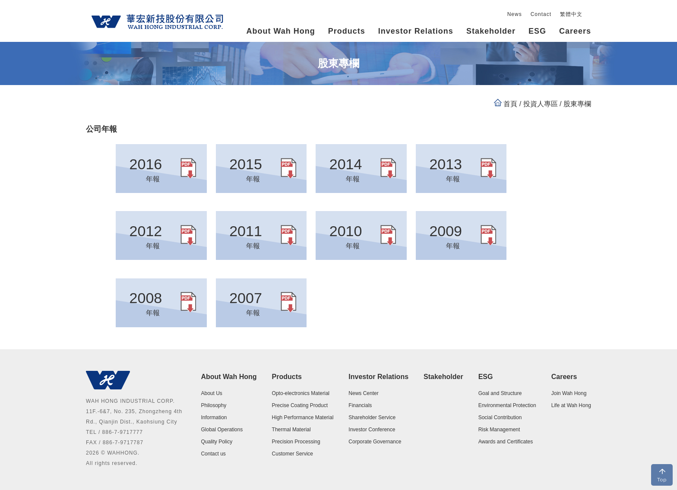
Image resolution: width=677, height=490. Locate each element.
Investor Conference (371, 430)
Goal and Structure (500, 393)
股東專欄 (576, 103)
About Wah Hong (228, 376)
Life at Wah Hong (571, 405)
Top (662, 480)
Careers (564, 376)
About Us (211, 393)
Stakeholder (491, 31)
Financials (360, 405)
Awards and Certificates (505, 442)
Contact (541, 14)
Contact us (213, 454)
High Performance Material (303, 417)
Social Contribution (500, 417)
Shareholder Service (371, 417)
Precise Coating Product (300, 405)
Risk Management (499, 430)
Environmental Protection (507, 405)
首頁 (510, 103)
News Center (363, 393)
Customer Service (292, 454)
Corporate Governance (374, 442)
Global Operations (222, 430)
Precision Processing (296, 442)
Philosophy (213, 405)
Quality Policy (216, 442)
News (514, 14)
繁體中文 (571, 14)
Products (287, 376)
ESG (485, 376)
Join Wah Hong (569, 393)
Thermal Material (291, 430)
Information (214, 417)
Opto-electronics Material (300, 393)
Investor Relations (378, 376)
